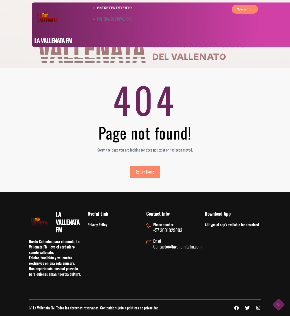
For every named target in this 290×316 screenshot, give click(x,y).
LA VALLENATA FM (53, 40)
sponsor (245, 9)
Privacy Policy (97, 224)
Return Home (145, 172)
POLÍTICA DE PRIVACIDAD (115, 18)
